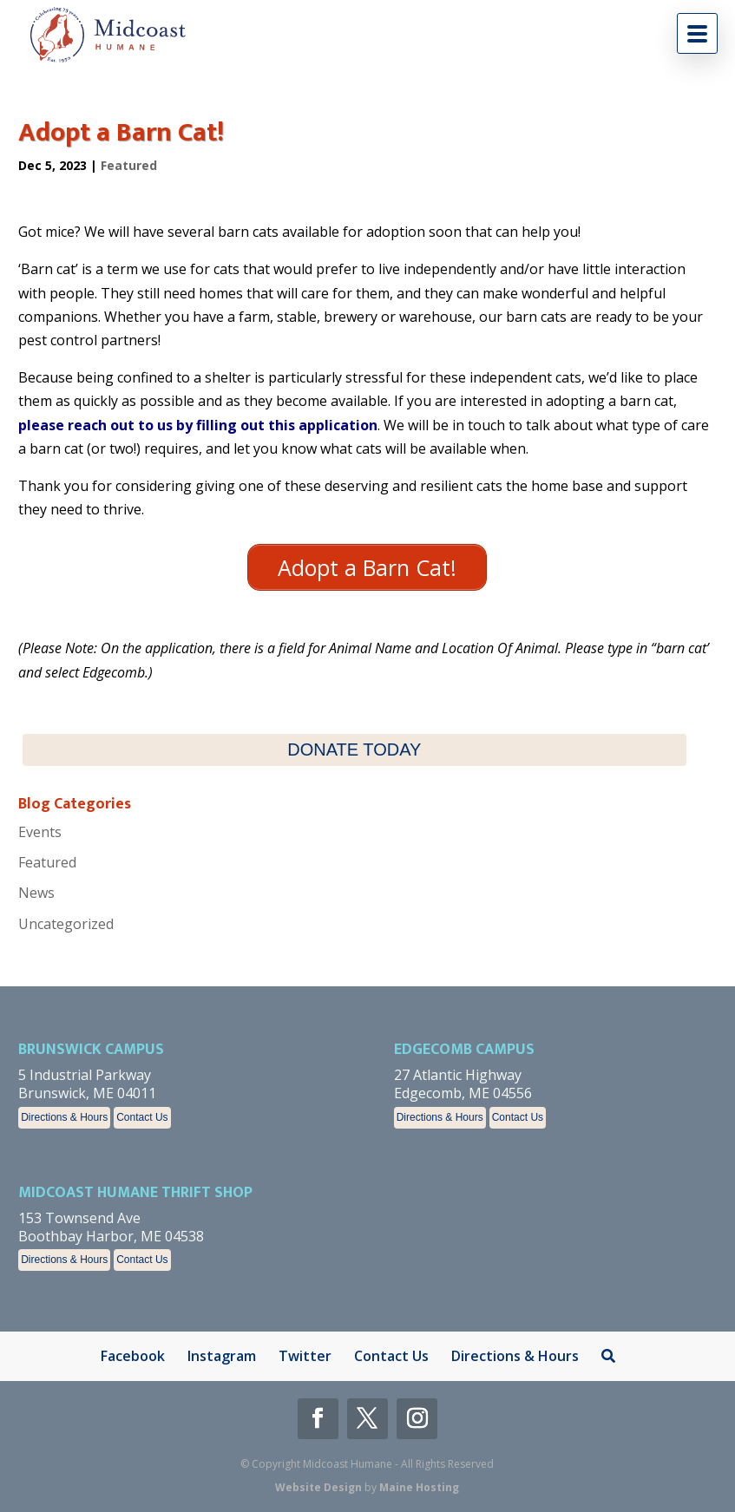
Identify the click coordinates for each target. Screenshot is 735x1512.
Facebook (133, 1355)
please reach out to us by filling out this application (197, 425)
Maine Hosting (419, 1487)
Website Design (318, 1487)
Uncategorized (66, 923)
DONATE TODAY (354, 749)
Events (40, 831)
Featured (129, 165)
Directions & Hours (64, 1117)
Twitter (305, 1355)
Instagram (221, 1355)
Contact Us (141, 1117)
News (36, 892)
